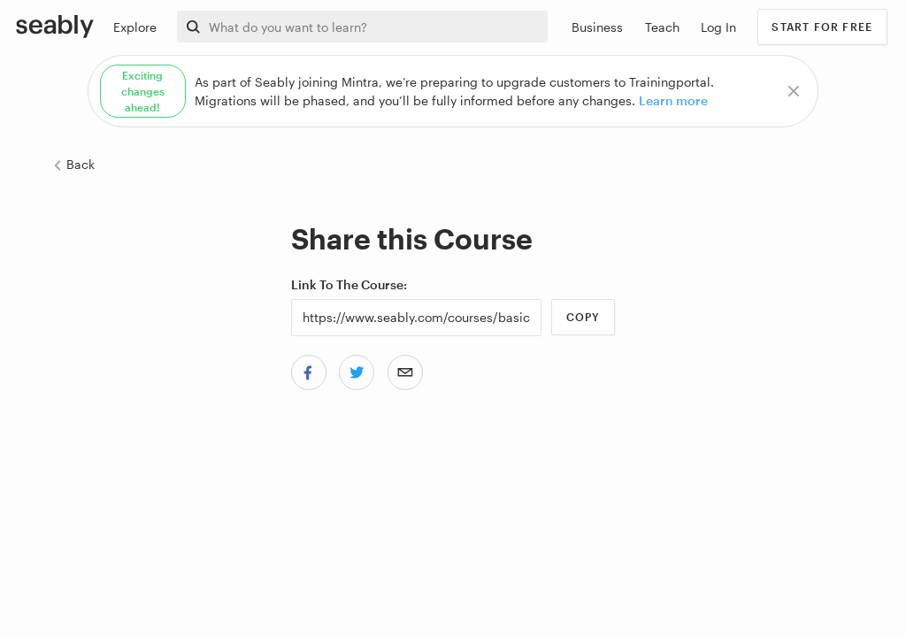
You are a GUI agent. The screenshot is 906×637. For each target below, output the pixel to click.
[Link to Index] (55, 25)
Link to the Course (347, 284)
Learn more (673, 100)
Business (597, 27)
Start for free (822, 26)
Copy (583, 317)
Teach (662, 27)
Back (73, 164)
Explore (135, 27)
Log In (718, 27)
